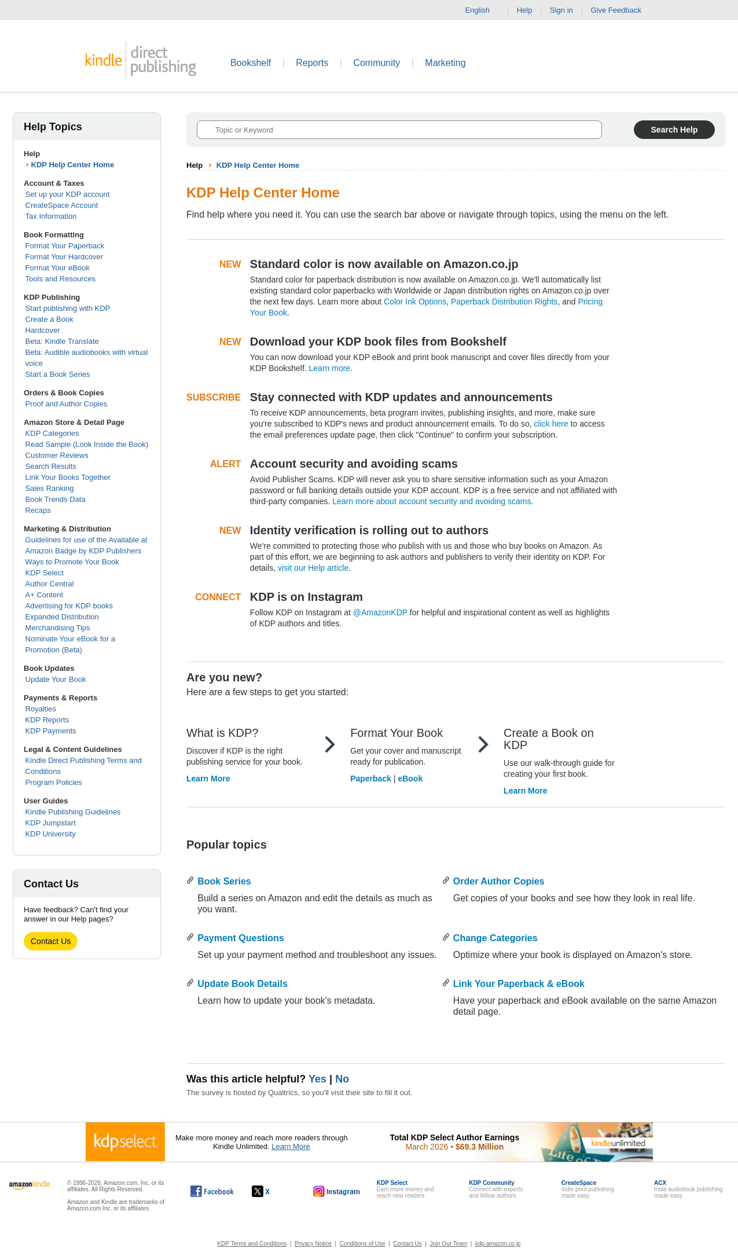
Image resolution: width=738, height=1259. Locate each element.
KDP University (50, 833)
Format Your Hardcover (64, 256)
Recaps (38, 510)
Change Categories (495, 938)
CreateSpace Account (61, 205)
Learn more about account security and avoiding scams (431, 501)
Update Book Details (242, 984)
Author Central (49, 583)
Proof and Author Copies (66, 403)
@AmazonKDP (380, 612)
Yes (317, 1079)
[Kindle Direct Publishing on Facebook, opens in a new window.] (212, 1191)
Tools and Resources (60, 278)
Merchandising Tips (57, 627)
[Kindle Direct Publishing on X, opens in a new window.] (273, 1191)
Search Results (50, 466)
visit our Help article (313, 567)
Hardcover (42, 330)
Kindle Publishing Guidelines (73, 811)
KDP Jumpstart (50, 822)
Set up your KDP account (67, 194)
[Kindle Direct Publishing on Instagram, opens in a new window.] (337, 1191)
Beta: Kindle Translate (62, 341)
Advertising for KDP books (69, 605)
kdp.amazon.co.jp (497, 1243)
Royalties (40, 708)
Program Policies (53, 782)
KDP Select (44, 572)
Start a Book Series (57, 374)
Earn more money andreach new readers (405, 1189)
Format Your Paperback (65, 245)
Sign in (561, 10)
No (342, 1079)
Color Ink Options (415, 301)
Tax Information (51, 216)
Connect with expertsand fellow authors (496, 1189)
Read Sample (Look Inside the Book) (86, 444)
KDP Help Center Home (73, 164)
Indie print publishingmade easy (588, 1189)
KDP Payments (50, 730)
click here (551, 423)
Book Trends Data (55, 499)
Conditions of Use (362, 1243)
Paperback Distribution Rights (504, 301)
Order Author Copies (499, 881)
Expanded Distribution (62, 616)
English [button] (482, 10)
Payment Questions (240, 938)
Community (376, 63)
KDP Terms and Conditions (252, 1243)
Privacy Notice (313, 1243)
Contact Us (51, 941)
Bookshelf (250, 63)
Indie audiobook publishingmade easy (688, 1189)
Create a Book (49, 319)
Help (525, 10)
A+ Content (44, 594)
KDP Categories (52, 433)
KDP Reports (47, 719)
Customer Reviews (57, 455)
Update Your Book (55, 679)
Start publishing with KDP (68, 308)
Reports (312, 63)
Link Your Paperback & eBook (519, 984)
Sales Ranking (49, 488)
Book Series (224, 881)
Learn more (330, 368)
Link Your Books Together (68, 477)
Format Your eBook (57, 267)
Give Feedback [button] (621, 10)
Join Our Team (448, 1243)
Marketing (445, 63)
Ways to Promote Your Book (72, 561)
